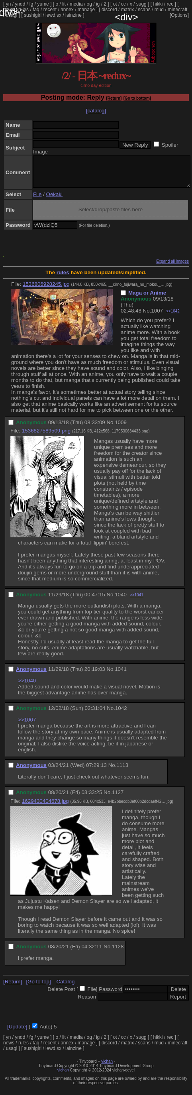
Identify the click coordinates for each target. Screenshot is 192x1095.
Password (110, 995)
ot (115, 4)
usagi (12, 15)
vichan (107, 1067)
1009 (121, 428)
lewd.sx (53, 15)
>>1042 (173, 317)
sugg (141, 4)
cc (123, 4)
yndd (20, 4)
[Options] (179, 15)
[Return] (113, 98)
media (76, 4)
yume (43, 4)
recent (50, 9)
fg (31, 4)
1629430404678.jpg (45, 807)
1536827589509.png (46, 437)
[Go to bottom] (137, 98)
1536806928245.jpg (46, 290)
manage (86, 9)
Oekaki (54, 200)
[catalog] (96, 111)
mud (159, 9)
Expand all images (172, 267)
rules (23, 9)
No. (147, 317)
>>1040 (27, 687)
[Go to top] (38, 988)
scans (144, 9)
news (8, 9)
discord (109, 9)
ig (98, 4)
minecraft (177, 9)
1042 (121, 714)
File (37, 200)
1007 (157, 317)
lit (64, 4)
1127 (118, 798)
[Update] (17, 1033)
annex (67, 9)
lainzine (73, 15)
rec (170, 4)
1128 (118, 952)
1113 (122, 771)
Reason (87, 1003)
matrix (127, 9)
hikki (158, 4)
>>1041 (136, 601)
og (89, 4)
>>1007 (27, 726)
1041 (121, 675)
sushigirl (32, 15)
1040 (121, 601)
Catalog (65, 988)
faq (36, 9)
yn (8, 4)
